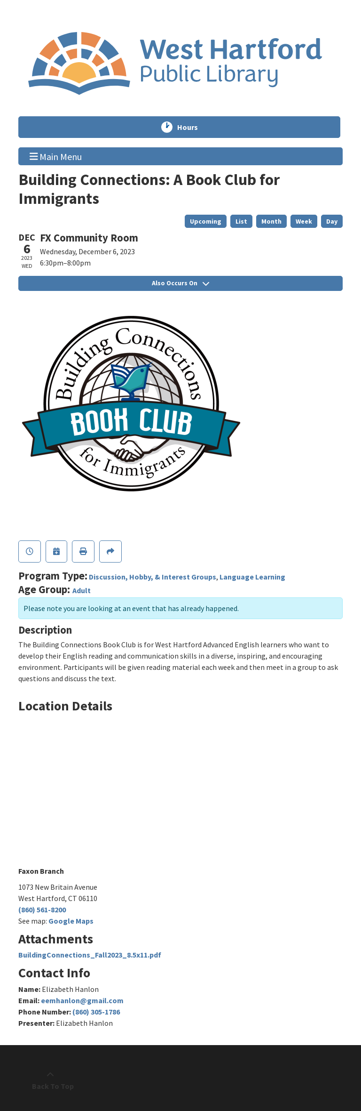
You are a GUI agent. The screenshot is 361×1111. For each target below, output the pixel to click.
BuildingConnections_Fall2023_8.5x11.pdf (89, 954)
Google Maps (71, 921)
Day (331, 221)
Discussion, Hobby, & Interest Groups (152, 576)
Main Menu (56, 156)
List (241, 221)
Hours (191, 127)
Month (271, 221)
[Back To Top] (50, 1080)
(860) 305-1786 (96, 1011)
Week (304, 221)
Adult (81, 590)
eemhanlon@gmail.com (82, 1000)
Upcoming (205, 221)
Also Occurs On (180, 283)
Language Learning (252, 576)
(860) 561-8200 (42, 909)
